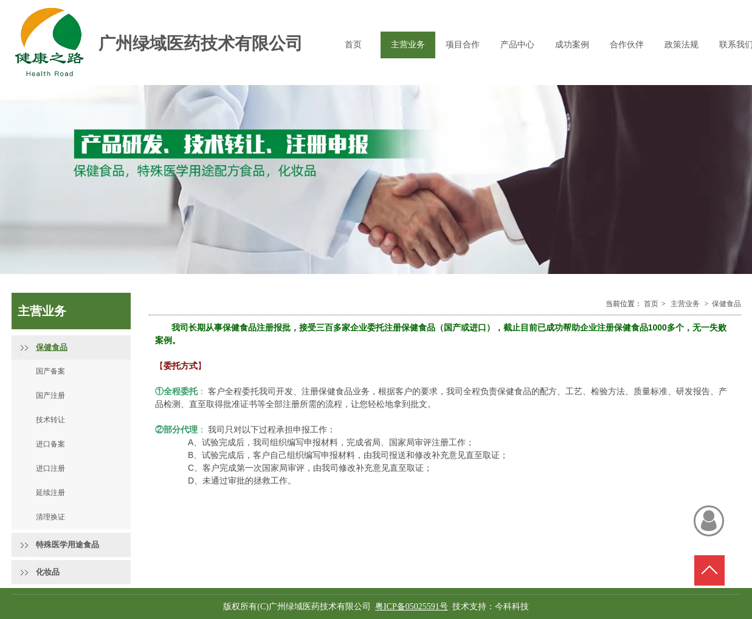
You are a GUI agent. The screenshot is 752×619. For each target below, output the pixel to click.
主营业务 (685, 303)
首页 (651, 303)
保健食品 (726, 303)
